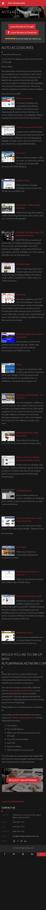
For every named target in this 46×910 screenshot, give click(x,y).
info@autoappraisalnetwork (23, 717)
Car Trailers (21, 547)
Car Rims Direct (23, 180)
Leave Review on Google (22, 26)
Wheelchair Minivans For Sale (29, 596)
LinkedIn (25, 841)
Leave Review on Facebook (24, 32)
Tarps (18, 364)
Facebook (18, 841)
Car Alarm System (23, 490)
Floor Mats (21, 294)
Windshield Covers (24, 632)
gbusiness (14, 841)
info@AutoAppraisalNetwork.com (25, 836)
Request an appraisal (23, 780)
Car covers (20, 153)
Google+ (23, 854)
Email (41, 854)
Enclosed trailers (23, 264)
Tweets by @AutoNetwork (13, 801)
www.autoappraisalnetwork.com (22, 690)
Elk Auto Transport (24, 98)
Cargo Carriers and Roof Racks (29, 127)
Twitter (21, 841)
